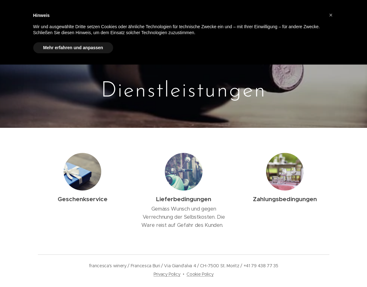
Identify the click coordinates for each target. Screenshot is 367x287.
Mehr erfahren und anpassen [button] (73, 47)
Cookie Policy (199, 274)
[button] (331, 15)
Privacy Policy (167, 274)
